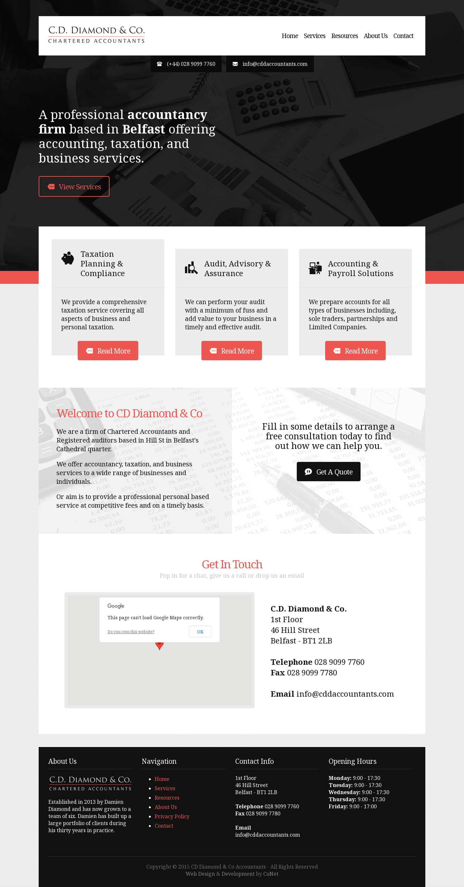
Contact (403, 36)
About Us (376, 36)
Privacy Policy (172, 816)
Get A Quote (329, 471)
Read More (108, 350)
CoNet (270, 873)
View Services (74, 186)
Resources (344, 36)
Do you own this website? (131, 631)
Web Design (200, 873)
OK (200, 632)
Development (238, 873)
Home (290, 36)
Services (314, 36)
